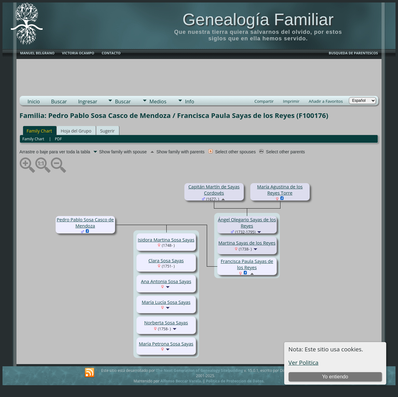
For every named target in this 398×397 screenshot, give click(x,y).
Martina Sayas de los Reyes (246, 243)
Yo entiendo (335, 376)
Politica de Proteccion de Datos (234, 381)
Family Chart (39, 131)
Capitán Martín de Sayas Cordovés (214, 189)
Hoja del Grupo (76, 131)
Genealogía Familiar (258, 19)
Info (189, 101)
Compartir (264, 101)
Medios (158, 101)
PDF (58, 139)
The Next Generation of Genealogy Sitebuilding (199, 370)
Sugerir (107, 131)
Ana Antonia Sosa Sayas (166, 281)
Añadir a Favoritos (326, 101)
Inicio (34, 101)
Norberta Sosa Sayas (166, 322)
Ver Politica (304, 362)
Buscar (59, 101)
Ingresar (87, 101)
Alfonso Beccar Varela (180, 381)
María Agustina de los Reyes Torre (280, 189)
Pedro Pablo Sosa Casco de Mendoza (85, 222)
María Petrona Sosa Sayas (166, 344)
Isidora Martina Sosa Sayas (166, 240)
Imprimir (291, 101)
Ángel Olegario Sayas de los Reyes (247, 222)
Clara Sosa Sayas (165, 260)
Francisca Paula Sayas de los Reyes (247, 264)
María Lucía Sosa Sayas (166, 302)
